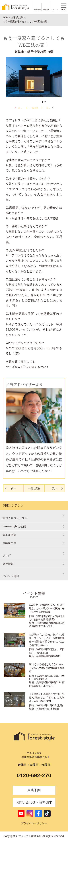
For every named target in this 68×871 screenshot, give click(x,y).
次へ (48, 108)
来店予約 (34, 790)
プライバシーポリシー (34, 823)
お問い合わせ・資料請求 (34, 802)
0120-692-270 (34, 775)
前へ (20, 108)
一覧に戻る (34, 108)
